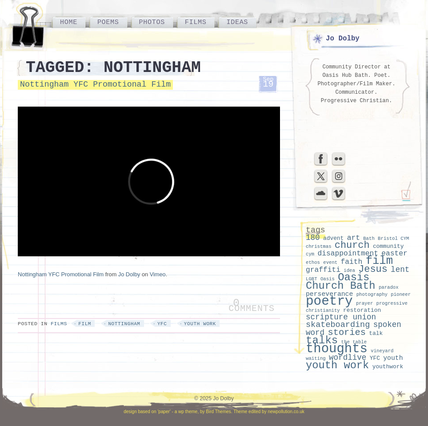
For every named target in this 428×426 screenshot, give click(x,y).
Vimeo (158, 274)
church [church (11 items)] (352, 245)
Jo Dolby (129, 274)
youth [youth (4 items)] (393, 358)
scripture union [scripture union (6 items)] (341, 317)
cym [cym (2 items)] (310, 254)
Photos (152, 22)
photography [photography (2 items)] (372, 294)
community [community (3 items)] (388, 246)
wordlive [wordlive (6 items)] (347, 357)
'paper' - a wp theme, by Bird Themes (194, 411)
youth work (200, 323)
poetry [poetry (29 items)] (329, 301)
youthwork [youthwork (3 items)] (388, 366)
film (84, 323)
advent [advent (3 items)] (333, 238)
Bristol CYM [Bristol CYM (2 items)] (393, 238)
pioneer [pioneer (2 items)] (401, 294)
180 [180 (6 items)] (313, 237)
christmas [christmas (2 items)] (319, 246)
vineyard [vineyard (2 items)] (382, 351)
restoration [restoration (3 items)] (362, 310)
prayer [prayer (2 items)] (364, 303)
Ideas (237, 22)
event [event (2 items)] (330, 262)
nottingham (124, 323)
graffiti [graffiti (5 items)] (323, 270)
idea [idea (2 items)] (349, 270)
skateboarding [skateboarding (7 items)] (338, 325)
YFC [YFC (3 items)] (375, 358)
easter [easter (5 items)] (394, 253)
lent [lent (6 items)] (400, 269)
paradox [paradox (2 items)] (389, 287)
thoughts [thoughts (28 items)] (337, 349)
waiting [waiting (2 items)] (316, 358)
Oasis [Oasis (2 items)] (327, 279)
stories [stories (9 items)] (347, 332)
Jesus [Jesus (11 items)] (373, 269)
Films (196, 22)
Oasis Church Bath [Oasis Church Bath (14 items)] (341, 281)
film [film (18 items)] (379, 261)
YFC (162, 323)
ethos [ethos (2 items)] (313, 262)
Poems (108, 22)
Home (68, 22)
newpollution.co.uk (286, 411)
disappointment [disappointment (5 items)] (347, 253)
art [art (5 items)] (353, 238)
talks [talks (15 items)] (322, 340)
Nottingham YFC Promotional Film (95, 84)
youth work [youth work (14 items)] (337, 365)
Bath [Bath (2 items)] (369, 238)
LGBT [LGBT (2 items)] (311, 279)
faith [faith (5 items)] (352, 262)
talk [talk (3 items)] (376, 333)
